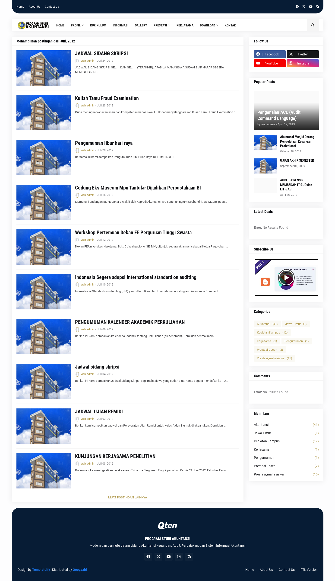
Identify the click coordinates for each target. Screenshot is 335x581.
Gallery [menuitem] (141, 25)
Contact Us (52, 6)
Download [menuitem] (207, 25)
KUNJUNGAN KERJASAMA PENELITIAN (115, 456)
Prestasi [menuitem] (160, 25)
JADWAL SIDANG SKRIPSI (101, 53)
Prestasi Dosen (270, 349)
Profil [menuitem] (76, 25)
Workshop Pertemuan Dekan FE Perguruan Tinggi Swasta (133, 232)
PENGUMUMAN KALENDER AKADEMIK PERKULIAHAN (130, 322)
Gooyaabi (80, 569)
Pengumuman (296, 341)
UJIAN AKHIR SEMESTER (297, 160)
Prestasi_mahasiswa (274, 358)
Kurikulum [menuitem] (98, 25)
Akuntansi (267, 324)
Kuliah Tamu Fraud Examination (107, 98)
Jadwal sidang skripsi (97, 367)
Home (20, 6)
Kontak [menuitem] (230, 25)
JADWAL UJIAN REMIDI (99, 411)
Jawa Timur (296, 324)
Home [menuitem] (60, 25)
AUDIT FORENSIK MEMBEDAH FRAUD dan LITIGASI (296, 184)
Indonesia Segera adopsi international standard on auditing (135, 277)
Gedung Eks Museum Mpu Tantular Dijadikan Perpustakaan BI (138, 188)
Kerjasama (267, 341)
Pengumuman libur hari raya (104, 143)
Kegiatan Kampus (272, 332)
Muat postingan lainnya (127, 497)
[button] (313, 25)
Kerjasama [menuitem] (185, 25)
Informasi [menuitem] (120, 25)
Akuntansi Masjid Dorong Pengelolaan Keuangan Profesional (297, 141)
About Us (34, 6)
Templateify (41, 569)
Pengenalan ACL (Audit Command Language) (278, 115)
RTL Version (309, 569)
